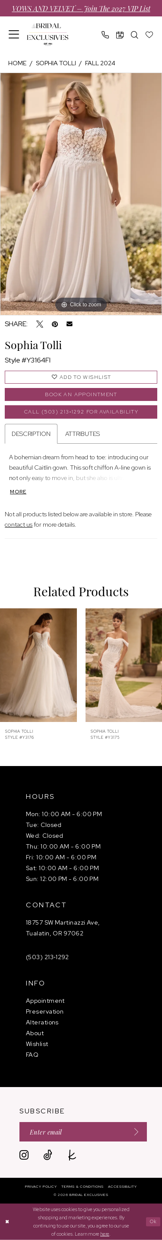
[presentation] (38, 665)
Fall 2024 (100, 63)
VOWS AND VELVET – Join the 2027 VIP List (81, 8)
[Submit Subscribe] (133, 1131)
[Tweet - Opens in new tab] (39, 324)
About (35, 1033)
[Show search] (134, 35)
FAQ (32, 1055)
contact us (18, 524)
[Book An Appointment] (120, 35)
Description (31, 434)
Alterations (42, 1022)
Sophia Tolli (56, 63)
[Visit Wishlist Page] (149, 35)
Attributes (82, 434)
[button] (14, 34)
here (104, 1234)
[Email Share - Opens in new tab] (70, 324)
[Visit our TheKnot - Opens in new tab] (72, 1155)
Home (17, 63)
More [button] (18, 491)
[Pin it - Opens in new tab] (55, 324)
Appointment (45, 1001)
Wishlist (37, 1044)
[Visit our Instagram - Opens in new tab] (24, 1155)
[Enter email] (83, 1131)
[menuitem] (14, 34)
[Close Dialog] (7, 1222)
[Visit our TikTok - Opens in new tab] (47, 1155)
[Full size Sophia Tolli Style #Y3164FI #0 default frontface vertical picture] (81, 194)
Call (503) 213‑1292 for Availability (81, 411)
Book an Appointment (81, 394)
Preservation (45, 1011)
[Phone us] (105, 35)
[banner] (47, 34)
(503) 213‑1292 (47, 957)
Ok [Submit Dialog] (153, 1221)
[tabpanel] (81, 194)
